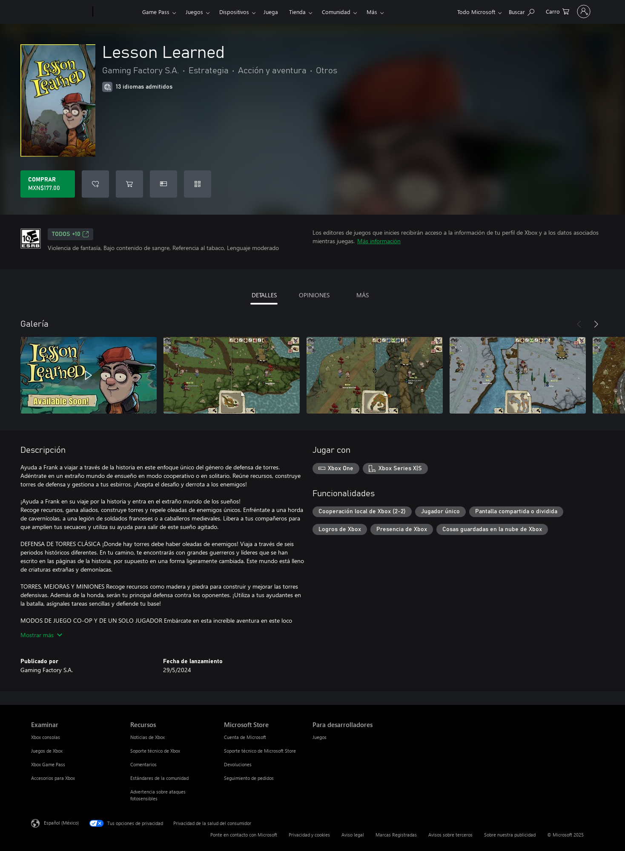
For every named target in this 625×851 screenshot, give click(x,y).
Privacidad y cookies (309, 834)
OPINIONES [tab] (314, 295)
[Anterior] (579, 324)
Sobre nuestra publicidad (510, 834)
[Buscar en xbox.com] (482, 10)
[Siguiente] (596, 324)
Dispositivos (234, 11)
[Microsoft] (60, 11)
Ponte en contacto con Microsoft (243, 834)
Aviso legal (352, 834)
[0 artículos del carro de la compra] (518, 11)
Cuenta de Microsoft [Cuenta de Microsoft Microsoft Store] (245, 737)
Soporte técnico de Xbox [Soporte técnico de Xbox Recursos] (155, 750)
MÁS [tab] (362, 295)
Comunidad (336, 11)
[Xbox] (116, 11)
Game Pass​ (155, 11)
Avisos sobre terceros (450, 834)
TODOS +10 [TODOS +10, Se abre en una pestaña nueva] (70, 234)
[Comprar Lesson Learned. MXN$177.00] (47, 184)
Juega (271, 11)
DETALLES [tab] (264, 295)
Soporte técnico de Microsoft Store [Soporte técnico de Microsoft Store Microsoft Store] (260, 750)
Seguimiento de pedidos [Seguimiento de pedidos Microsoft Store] (249, 778)
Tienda (297, 11)
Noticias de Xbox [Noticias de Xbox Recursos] (147, 737)
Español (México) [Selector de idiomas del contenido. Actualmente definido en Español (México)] (61, 822)
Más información (379, 241)
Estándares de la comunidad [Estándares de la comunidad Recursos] (159, 778)
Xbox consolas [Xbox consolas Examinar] (45, 737)
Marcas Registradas (396, 834)
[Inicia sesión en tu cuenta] (564, 11)
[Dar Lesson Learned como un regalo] (163, 184)
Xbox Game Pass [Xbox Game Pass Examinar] (48, 764)
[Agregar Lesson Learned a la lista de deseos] (95, 184)
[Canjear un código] (197, 184)
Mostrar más (41, 635)
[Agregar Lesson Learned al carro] (129, 184)
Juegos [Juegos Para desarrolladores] (319, 737)
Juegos (194, 11)
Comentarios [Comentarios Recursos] (143, 764)
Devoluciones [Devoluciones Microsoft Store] (238, 764)
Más (372, 11)
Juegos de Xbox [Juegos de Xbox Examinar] (47, 750)
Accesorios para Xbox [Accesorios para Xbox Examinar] (53, 778)
